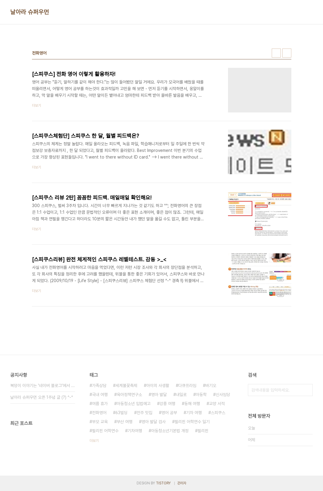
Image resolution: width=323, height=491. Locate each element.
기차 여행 (194, 412)
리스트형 (286, 53)
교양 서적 (217, 403)
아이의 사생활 (157, 385)
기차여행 (135, 430)
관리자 (181, 483)
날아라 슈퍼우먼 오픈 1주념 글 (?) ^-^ (41, 397)
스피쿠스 (218, 412)
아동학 (201, 394)
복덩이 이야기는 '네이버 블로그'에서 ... (42, 385)
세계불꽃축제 (126, 385)
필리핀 (203, 430)
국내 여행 (100, 394)
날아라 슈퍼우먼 (29, 12)
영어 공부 (169, 412)
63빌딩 (122, 412)
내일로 (181, 394)
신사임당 (223, 394)
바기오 (210, 385)
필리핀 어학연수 (105, 430)
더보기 (94, 441)
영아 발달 (159, 394)
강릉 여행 (167, 403)
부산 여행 (124, 421)
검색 (306, 390)
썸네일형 (276, 53)
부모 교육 (100, 421)
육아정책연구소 (129, 394)
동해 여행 (192, 403)
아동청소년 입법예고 (133, 403)
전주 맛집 (144, 412)
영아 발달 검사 (153, 421)
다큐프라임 (187, 385)
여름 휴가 (100, 403)
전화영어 (99, 412)
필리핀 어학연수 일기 (192, 421)
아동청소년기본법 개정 (169, 430)
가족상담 (99, 385)
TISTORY (163, 483)
